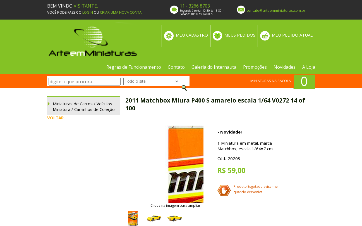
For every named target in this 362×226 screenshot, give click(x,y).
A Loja (308, 67)
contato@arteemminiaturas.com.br (275, 10)
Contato (176, 67)
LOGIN (87, 12)
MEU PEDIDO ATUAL (292, 35)
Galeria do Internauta (213, 67)
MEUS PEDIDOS (239, 35)
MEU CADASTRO (192, 35)
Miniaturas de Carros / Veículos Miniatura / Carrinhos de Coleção (84, 106)
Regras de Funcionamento (133, 67)
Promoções (255, 67)
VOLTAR (55, 117)
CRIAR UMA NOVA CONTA (121, 12)
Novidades (285, 67)
